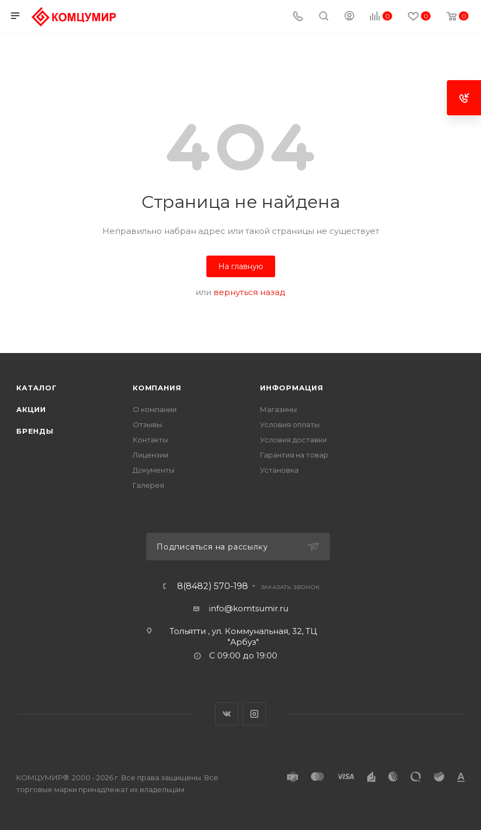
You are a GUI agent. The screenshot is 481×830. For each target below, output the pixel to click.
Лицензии (150, 454)
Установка (279, 470)
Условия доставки (293, 439)
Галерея (148, 485)
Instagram (254, 714)
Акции (31, 409)
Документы (153, 470)
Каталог (36, 387)
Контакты (150, 439)
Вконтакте (226, 714)
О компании (155, 409)
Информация (291, 387)
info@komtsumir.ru (248, 608)
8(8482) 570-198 (212, 586)
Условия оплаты (290, 424)
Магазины (278, 409)
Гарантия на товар (294, 454)
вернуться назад (249, 292)
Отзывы (147, 424)
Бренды (35, 431)
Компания (157, 387)
